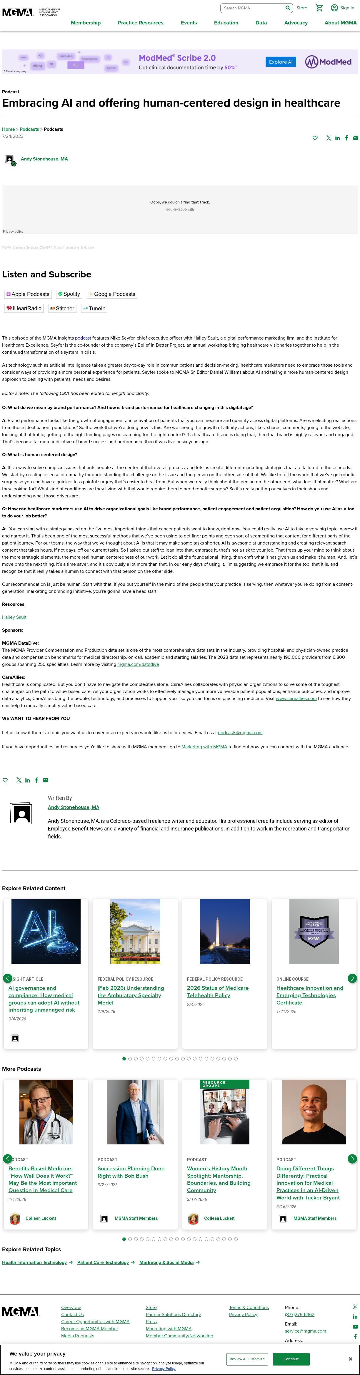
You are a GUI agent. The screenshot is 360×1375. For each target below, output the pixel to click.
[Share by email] (355, 135)
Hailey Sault (14, 615)
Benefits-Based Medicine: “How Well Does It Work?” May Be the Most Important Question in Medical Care (44, 1177)
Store (151, 1305)
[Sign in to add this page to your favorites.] (315, 136)
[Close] (350, 1359)
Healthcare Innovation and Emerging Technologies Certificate (310, 993)
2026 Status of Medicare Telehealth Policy (219, 989)
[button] (318, 7)
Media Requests (77, 1334)
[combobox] (250, 7)
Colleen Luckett (41, 1216)
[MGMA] (31, 13)
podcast (83, 336)
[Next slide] (352, 976)
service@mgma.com (305, 1329)
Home (8, 127)
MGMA (6, 245)
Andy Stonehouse (44, 157)
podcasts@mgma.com (240, 731)
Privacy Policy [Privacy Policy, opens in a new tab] (164, 1368)
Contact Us (72, 1313)
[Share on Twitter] (328, 135)
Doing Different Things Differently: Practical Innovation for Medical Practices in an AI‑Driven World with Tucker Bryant (308, 1181)
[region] (180, 1359)
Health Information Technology (34, 1260)
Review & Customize (247, 1359)
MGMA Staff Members (136, 1216)
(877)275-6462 (299, 1313)
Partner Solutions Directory (173, 1313)
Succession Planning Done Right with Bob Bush (132, 1170)
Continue (291, 1359)
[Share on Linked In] (337, 135)
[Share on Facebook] (346, 135)
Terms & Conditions (249, 1305)
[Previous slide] (7, 976)
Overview (71, 1305)
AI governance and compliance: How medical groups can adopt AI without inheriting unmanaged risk (45, 996)
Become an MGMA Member (89, 1327)
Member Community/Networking (179, 1334)
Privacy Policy (243, 1313)
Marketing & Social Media (166, 1260)
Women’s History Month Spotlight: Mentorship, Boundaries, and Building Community (220, 1177)
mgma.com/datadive (138, 662)
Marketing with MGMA (204, 745)
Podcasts (29, 127)
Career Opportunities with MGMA (95, 1320)
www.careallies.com (296, 696)
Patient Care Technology (103, 1260)
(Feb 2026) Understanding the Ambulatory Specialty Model (132, 993)
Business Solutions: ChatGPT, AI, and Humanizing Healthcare (54, 245)
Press (151, 1320)
